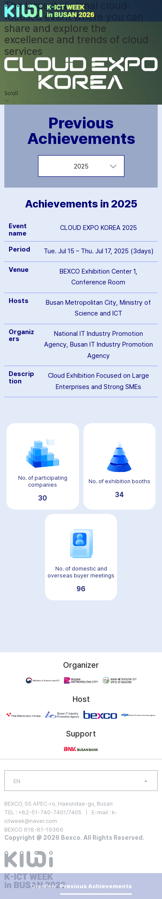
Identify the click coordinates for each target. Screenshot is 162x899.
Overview (43, 886)
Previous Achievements (96, 886)
